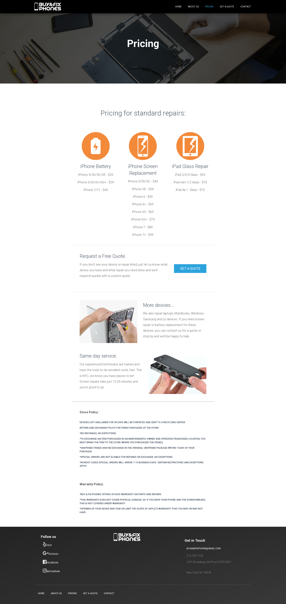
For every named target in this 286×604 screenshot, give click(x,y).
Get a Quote (227, 6)
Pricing (209, 6)
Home (178, 6)
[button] (190, 268)
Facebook (50, 561)
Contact (245, 6)
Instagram (51, 570)
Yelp (47, 544)
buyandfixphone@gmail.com (204, 548)
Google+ (51, 553)
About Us (193, 6)
